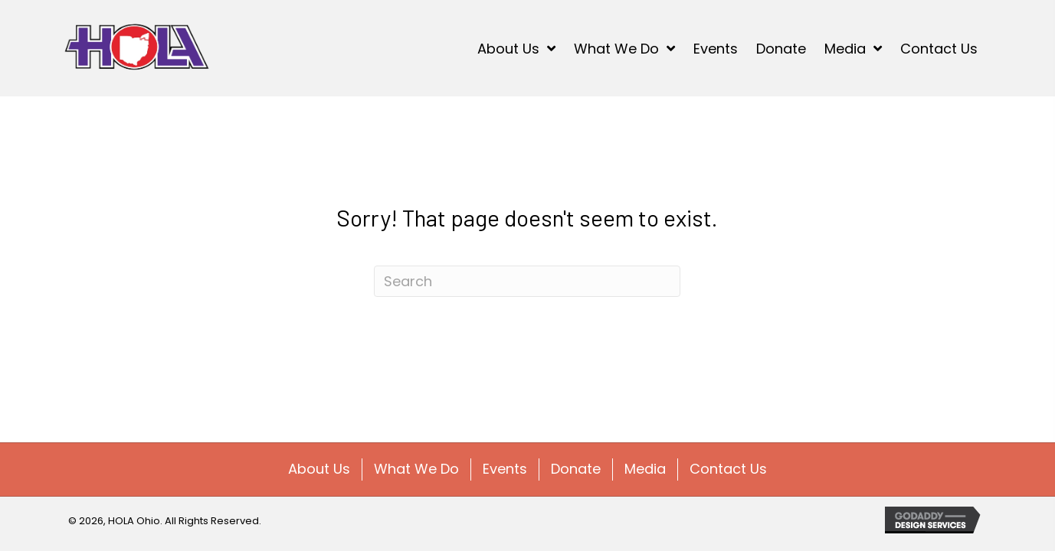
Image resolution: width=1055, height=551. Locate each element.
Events (505, 468)
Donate (576, 468)
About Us (319, 468)
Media (645, 468)
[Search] (527, 281)
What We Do (416, 468)
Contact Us (728, 468)
